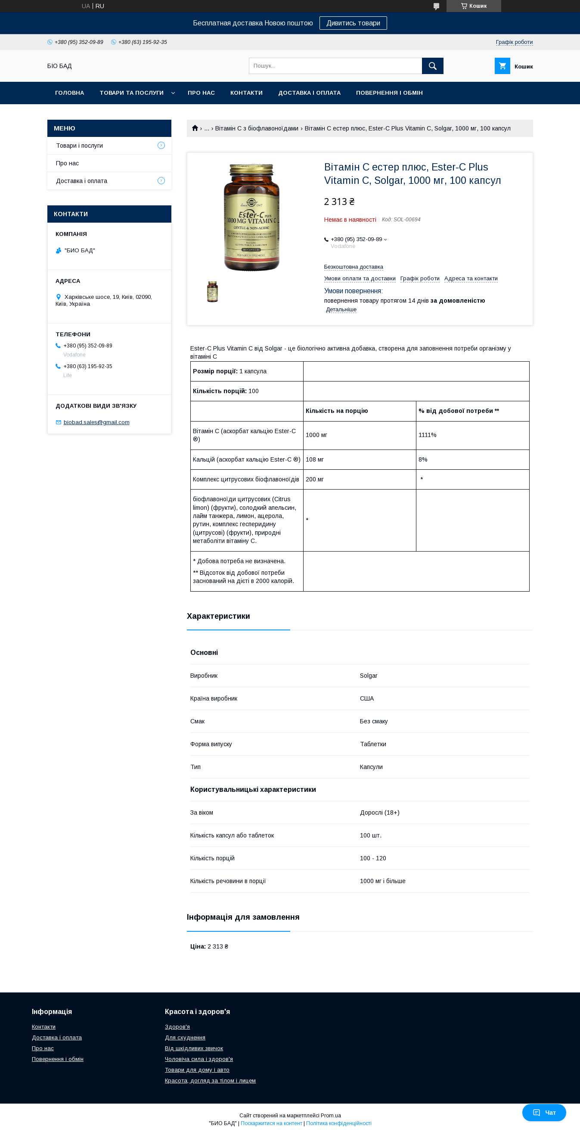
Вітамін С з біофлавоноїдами (256, 128)
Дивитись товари (353, 23)
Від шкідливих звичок (194, 1048)
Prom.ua (331, 1116)
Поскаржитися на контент (271, 1123)
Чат (544, 1112)
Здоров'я (177, 1026)
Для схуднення (185, 1037)
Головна (69, 93)
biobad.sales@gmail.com (97, 422)
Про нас (201, 93)
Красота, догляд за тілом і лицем (210, 1080)
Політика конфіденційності (339, 1123)
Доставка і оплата (309, 93)
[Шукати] (433, 66)
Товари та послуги (131, 93)
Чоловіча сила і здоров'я (199, 1059)
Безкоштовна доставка (353, 267)
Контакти (246, 93)
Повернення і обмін (389, 93)
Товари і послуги (79, 145)
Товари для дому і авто (197, 1070)
